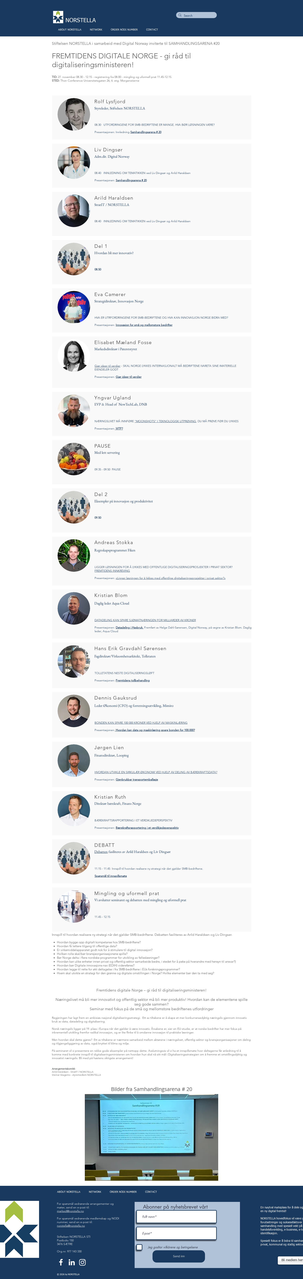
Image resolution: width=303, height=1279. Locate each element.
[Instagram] (82, 1262)
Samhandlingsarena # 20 (145, 132)
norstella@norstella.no (71, 1226)
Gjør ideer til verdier (107, 366)
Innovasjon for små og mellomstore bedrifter (144, 325)
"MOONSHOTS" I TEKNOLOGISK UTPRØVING (165, 421)
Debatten (101, 851)
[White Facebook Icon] (61, 1262)
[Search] (196, 15)
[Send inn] (179, 1256)
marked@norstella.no (70, 1211)
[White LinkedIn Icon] (71, 1262)
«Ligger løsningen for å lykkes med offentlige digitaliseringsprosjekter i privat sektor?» (171, 578)
